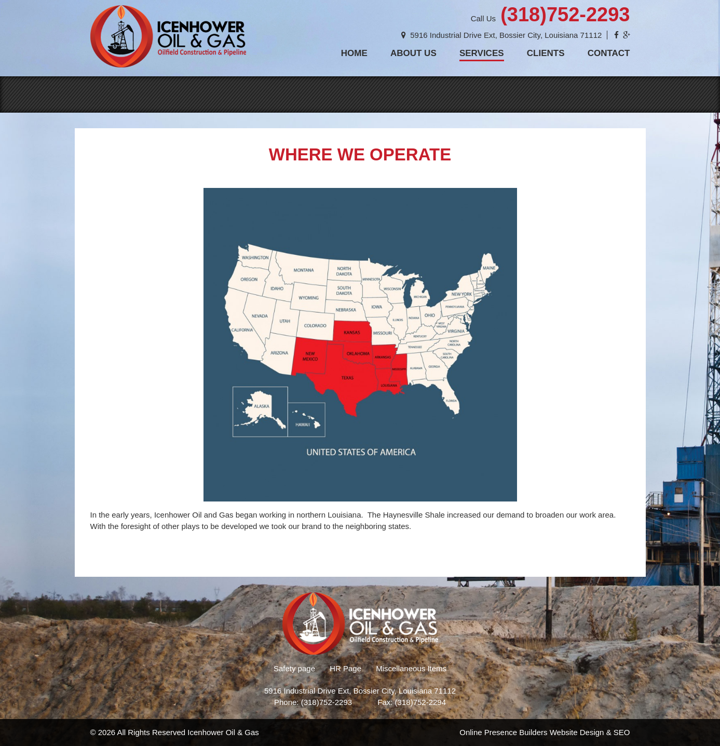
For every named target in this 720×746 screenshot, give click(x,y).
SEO (622, 732)
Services (481, 53)
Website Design (577, 732)
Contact (609, 53)
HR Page (345, 668)
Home (354, 53)
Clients (546, 53)
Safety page (294, 668)
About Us (413, 53)
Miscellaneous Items (411, 668)
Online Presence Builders (503, 732)
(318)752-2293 (565, 14)
